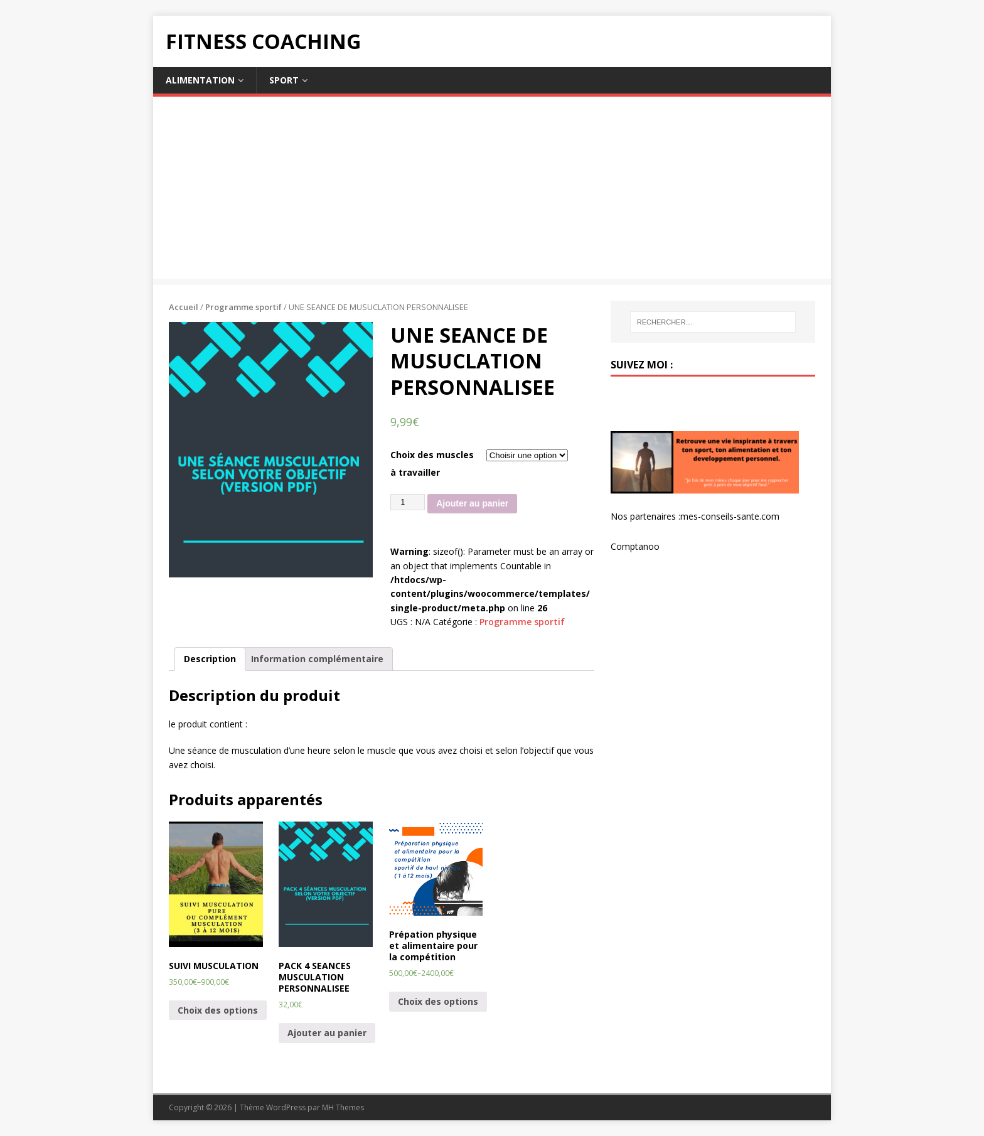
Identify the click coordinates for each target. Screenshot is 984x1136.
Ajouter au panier (472, 503)
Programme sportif (243, 307)
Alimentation (200, 80)
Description (210, 659)
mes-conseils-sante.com (729, 516)
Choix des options (218, 1010)
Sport (284, 80)
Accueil (183, 307)
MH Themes (343, 1107)
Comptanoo (635, 546)
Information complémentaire (317, 659)
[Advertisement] (492, 191)
